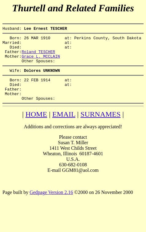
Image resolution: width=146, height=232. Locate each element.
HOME (36, 126)
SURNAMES (100, 126)
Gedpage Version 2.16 (51, 204)
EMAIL (63, 126)
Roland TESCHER (38, 56)
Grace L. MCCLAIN (40, 61)
